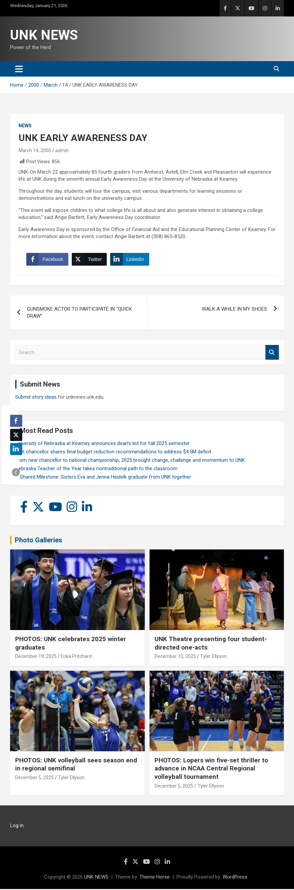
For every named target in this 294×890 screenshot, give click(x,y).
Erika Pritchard (76, 657)
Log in (17, 827)
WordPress (235, 878)
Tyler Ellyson (213, 657)
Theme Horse (154, 878)
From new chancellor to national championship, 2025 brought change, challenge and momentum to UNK (130, 461)
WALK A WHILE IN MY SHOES (234, 310)
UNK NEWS (44, 35)
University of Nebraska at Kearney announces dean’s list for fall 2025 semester (102, 444)
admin (62, 150)
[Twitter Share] (89, 260)
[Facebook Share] (48, 260)
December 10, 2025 (175, 657)
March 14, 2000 (35, 150)
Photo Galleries (38, 541)
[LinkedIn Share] (130, 260)
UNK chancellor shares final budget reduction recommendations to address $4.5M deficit (113, 453)
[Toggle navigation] (19, 69)
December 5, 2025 (34, 778)
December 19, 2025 (36, 657)
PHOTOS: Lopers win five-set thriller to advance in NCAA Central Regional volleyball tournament (211, 769)
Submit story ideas (36, 398)
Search (272, 353)
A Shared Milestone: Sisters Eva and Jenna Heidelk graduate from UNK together (103, 478)
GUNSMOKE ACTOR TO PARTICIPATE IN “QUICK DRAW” (79, 313)
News (25, 125)
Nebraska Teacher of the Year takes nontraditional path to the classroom (96, 469)
